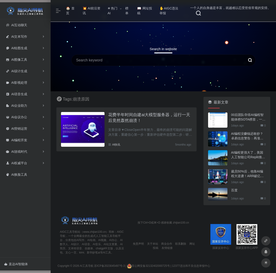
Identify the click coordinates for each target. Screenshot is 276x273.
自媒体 (89, 248)
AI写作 (80, 240)
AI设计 (75, 244)
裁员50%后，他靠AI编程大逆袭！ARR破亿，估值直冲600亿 (247, 174)
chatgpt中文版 (104, 248)
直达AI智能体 (16, 264)
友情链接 (167, 248)
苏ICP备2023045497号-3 (109, 265)
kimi (81, 252)
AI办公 (113, 240)
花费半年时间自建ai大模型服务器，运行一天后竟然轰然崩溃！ (149, 117)
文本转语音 (75, 248)
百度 (234, 190)
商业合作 (166, 243)
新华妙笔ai (93, 252)
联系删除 (180, 243)
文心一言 (70, 252)
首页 (70, 10)
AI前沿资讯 (91, 10)
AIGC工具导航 (69, 231)
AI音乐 (97, 244)
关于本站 (152, 243)
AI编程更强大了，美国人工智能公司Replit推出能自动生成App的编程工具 (248, 155)
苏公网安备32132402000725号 (148, 265)
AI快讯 (116, 144)
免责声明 (138, 243)
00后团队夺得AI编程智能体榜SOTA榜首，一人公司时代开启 (248, 117)
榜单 (126, 10)
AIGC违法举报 (169, 10)
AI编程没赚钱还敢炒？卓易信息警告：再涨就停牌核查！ (247, 136)
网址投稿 (144, 10)
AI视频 (102, 240)
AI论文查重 (110, 244)
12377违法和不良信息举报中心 (191, 265)
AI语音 (86, 244)
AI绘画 (91, 240)
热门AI (112, 10)
